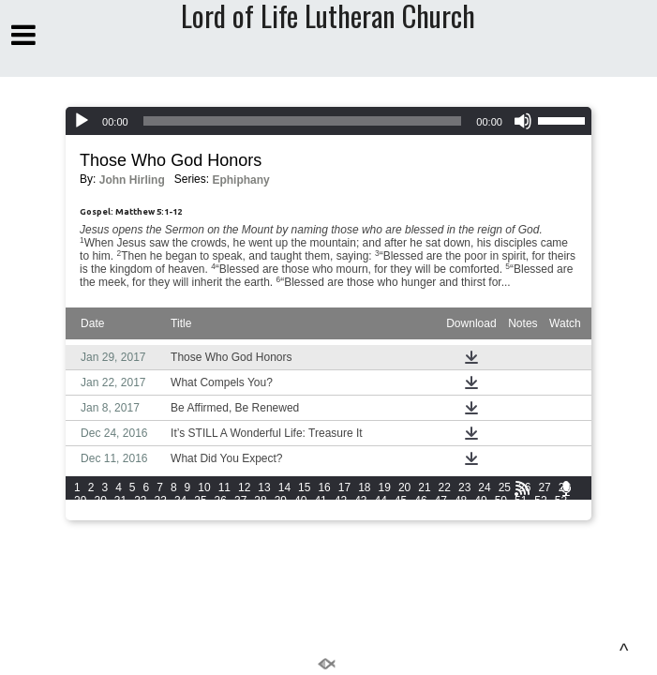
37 (240, 500)
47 (441, 500)
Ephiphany (240, 180)
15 (304, 487)
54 (80, 513)
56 (120, 513)
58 (161, 513)
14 (284, 487)
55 (100, 513)
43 (360, 500)
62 (240, 513)
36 (221, 500)
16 (324, 487)
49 (480, 500)
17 (344, 487)
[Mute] (523, 121)
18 (364, 487)
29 (80, 500)
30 (100, 500)
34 (180, 500)
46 (420, 500)
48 (461, 500)
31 (120, 500)
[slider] (302, 121)
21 (424, 487)
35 (200, 500)
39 (281, 500)
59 (180, 513)
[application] (328, 121)
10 (204, 487)
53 (561, 500)
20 (404, 487)
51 (521, 500)
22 (445, 487)
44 (380, 500)
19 (385, 487)
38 (260, 500)
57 (140, 513)
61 (221, 513)
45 (401, 500)
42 (341, 500)
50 (501, 500)
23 (464, 487)
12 (244, 487)
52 (540, 500)
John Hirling (132, 180)
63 (260, 513)
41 (320, 500)
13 (264, 487)
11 (224, 487)
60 (200, 513)
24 (484, 487)
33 (161, 500)
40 (300, 500)
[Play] (81, 121)
